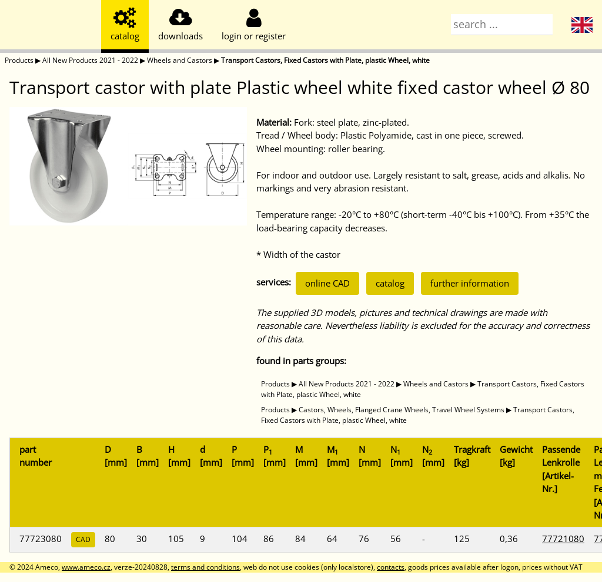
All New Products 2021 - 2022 (90, 60)
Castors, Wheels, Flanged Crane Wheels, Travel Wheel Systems (401, 410)
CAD (83, 539)
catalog (390, 283)
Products (19, 60)
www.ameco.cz (86, 567)
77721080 (563, 538)
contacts (390, 567)
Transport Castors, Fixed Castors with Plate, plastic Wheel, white (325, 60)
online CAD (327, 283)
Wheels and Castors (179, 60)
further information (469, 283)
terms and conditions (205, 567)
